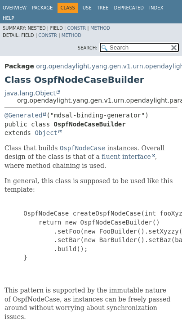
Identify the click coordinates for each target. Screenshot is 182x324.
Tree (103, 7)
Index (156, 7)
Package (42, 7)
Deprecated (129, 7)
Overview (15, 7)
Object (46, 132)
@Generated (23, 115)
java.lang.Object (30, 93)
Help (8, 18)
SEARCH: (88, 47)
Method (100, 28)
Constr (76, 28)
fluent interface (126, 156)
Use (87, 7)
